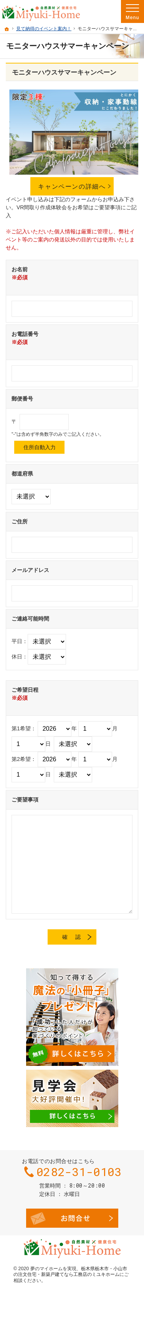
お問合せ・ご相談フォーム (72, 1218)
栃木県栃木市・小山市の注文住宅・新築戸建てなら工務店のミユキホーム (70, 1271)
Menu (132, 11)
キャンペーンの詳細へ (72, 186)
